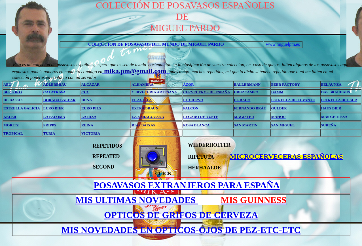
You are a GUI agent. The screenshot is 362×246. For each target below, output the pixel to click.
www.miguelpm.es (283, 44)
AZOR (188, 84)
